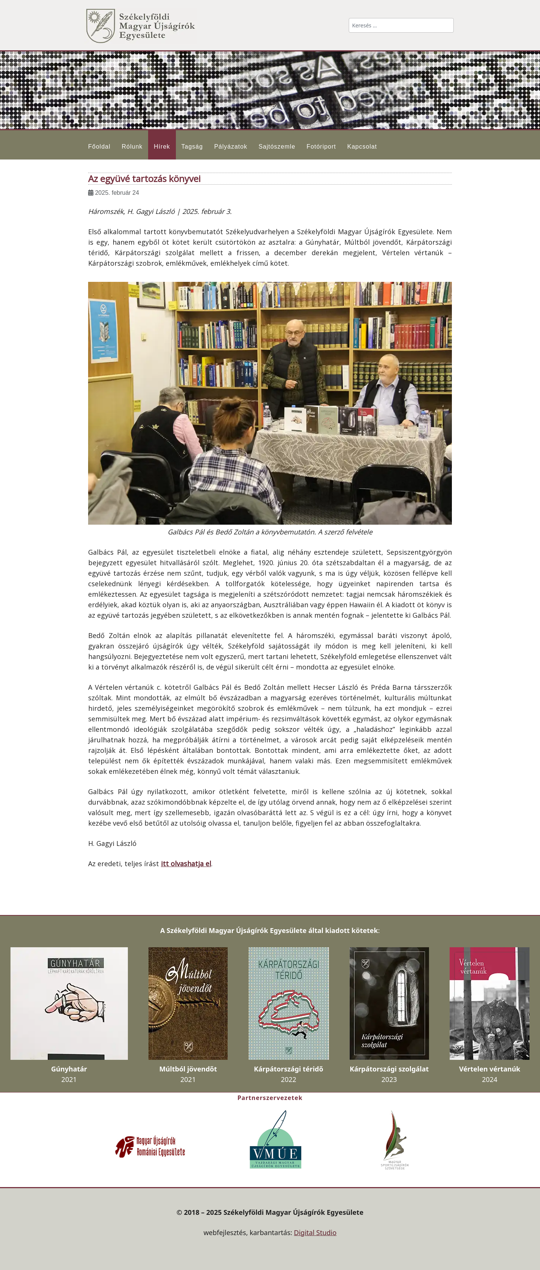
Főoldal (99, 146)
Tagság (192, 146)
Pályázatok (230, 146)
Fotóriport (321, 146)
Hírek (162, 146)
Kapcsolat (362, 146)
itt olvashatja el (186, 863)
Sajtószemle (276, 146)
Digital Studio (315, 1232)
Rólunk (132, 146)
